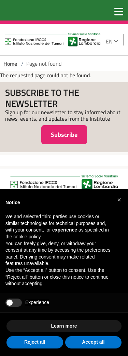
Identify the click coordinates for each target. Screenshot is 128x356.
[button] (119, 199)
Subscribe (64, 134)
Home (10, 64)
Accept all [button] (93, 342)
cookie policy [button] (26, 236)
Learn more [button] (64, 326)
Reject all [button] (34, 342)
